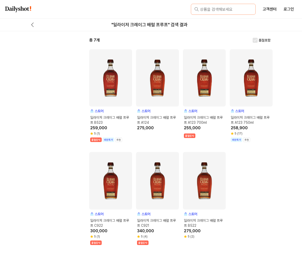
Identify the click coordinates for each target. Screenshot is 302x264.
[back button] (32, 25)
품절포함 (265, 40)
